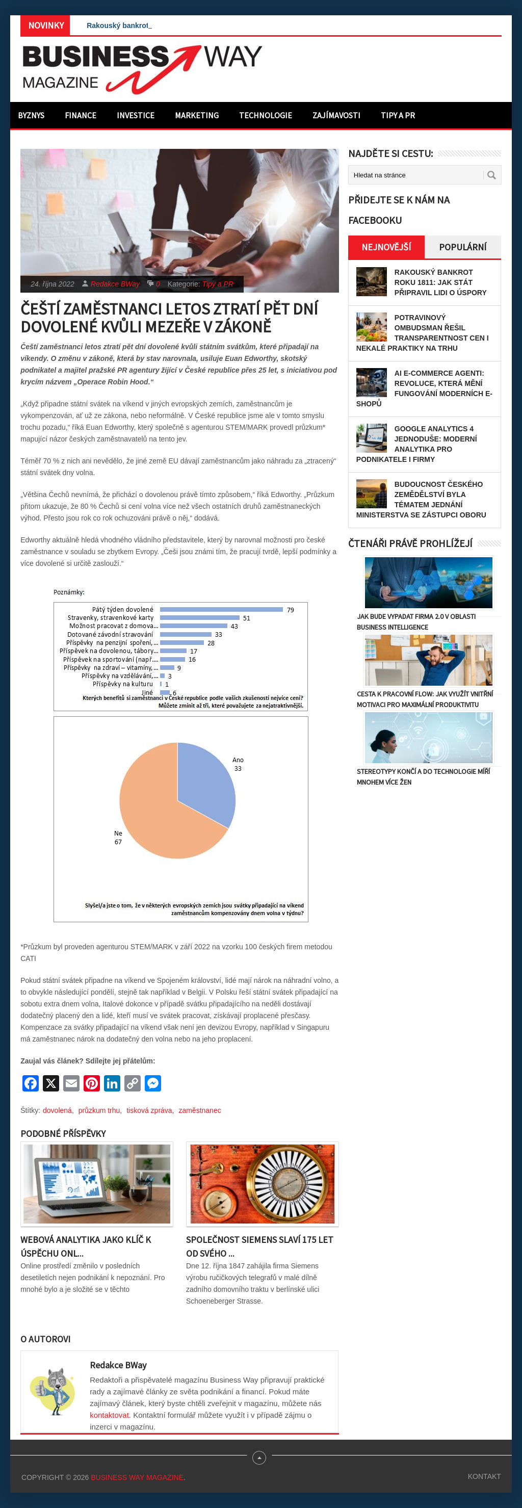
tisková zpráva (149, 1110)
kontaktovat (109, 1415)
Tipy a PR (398, 115)
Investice (135, 115)
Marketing (197, 115)
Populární (462, 247)
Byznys (31, 115)
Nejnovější (386, 247)
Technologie (265, 115)
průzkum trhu (99, 1110)
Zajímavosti (336, 115)
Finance (80, 115)
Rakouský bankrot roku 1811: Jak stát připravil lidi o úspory (441, 282)
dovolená (57, 1110)
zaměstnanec (199, 1110)
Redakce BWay (115, 284)
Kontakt (484, 1476)
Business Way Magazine (137, 1477)
